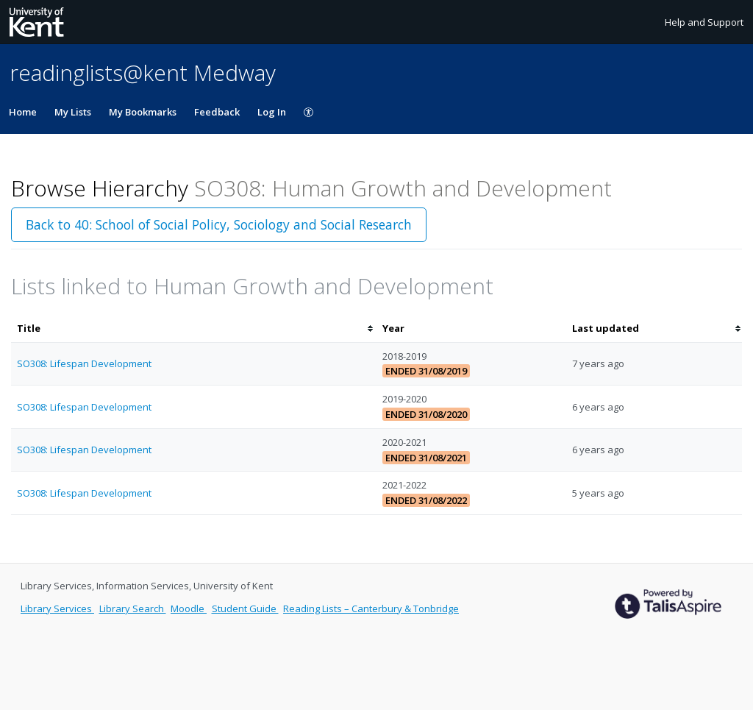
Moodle (189, 608)
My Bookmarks (142, 111)
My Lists (72, 111)
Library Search (132, 608)
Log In (271, 111)
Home (23, 111)
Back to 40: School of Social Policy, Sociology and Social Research (219, 224)
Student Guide (245, 608)
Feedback (217, 111)
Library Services (57, 608)
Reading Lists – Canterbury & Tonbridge (371, 608)
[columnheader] (193, 328)
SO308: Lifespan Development (84, 363)
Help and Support (704, 22)
